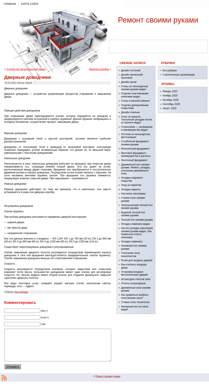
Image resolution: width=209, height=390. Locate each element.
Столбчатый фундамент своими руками (135, 143)
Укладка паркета (130, 189)
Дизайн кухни (128, 82)
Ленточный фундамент (134, 160)
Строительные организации (179, 74)
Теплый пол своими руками (137, 219)
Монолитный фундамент (135, 148)
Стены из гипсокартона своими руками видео (134, 88)
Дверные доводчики (27, 77)
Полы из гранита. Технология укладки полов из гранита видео (136, 119)
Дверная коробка (99, 69)
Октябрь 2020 (171, 99)
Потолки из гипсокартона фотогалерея (135, 136)
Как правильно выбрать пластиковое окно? (135, 296)
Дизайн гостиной (130, 70)
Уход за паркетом (131, 185)
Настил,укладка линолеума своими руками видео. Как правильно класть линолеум (137, 233)
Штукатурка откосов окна (135, 279)
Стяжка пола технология (135, 302)
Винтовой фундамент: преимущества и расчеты (135, 154)
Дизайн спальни (130, 112)
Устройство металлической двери (26, 69)
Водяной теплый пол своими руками (133, 214)
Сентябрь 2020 (171, 104)
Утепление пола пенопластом (130, 254)
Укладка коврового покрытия (132, 179)
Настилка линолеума (133, 193)
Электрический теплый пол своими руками (137, 207)
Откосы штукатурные (133, 283)
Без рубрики (21, 292)
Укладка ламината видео (135, 223)
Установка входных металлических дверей (134, 273)
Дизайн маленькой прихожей (132, 76)
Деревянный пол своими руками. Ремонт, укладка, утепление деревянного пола (135, 169)
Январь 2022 (170, 91)
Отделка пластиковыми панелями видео (134, 95)
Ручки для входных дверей (136, 260)
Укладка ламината (131, 241)
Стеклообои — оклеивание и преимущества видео (137, 128)
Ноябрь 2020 (170, 95)
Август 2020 (169, 108)
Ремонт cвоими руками (158, 20)
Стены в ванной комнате (135, 100)
